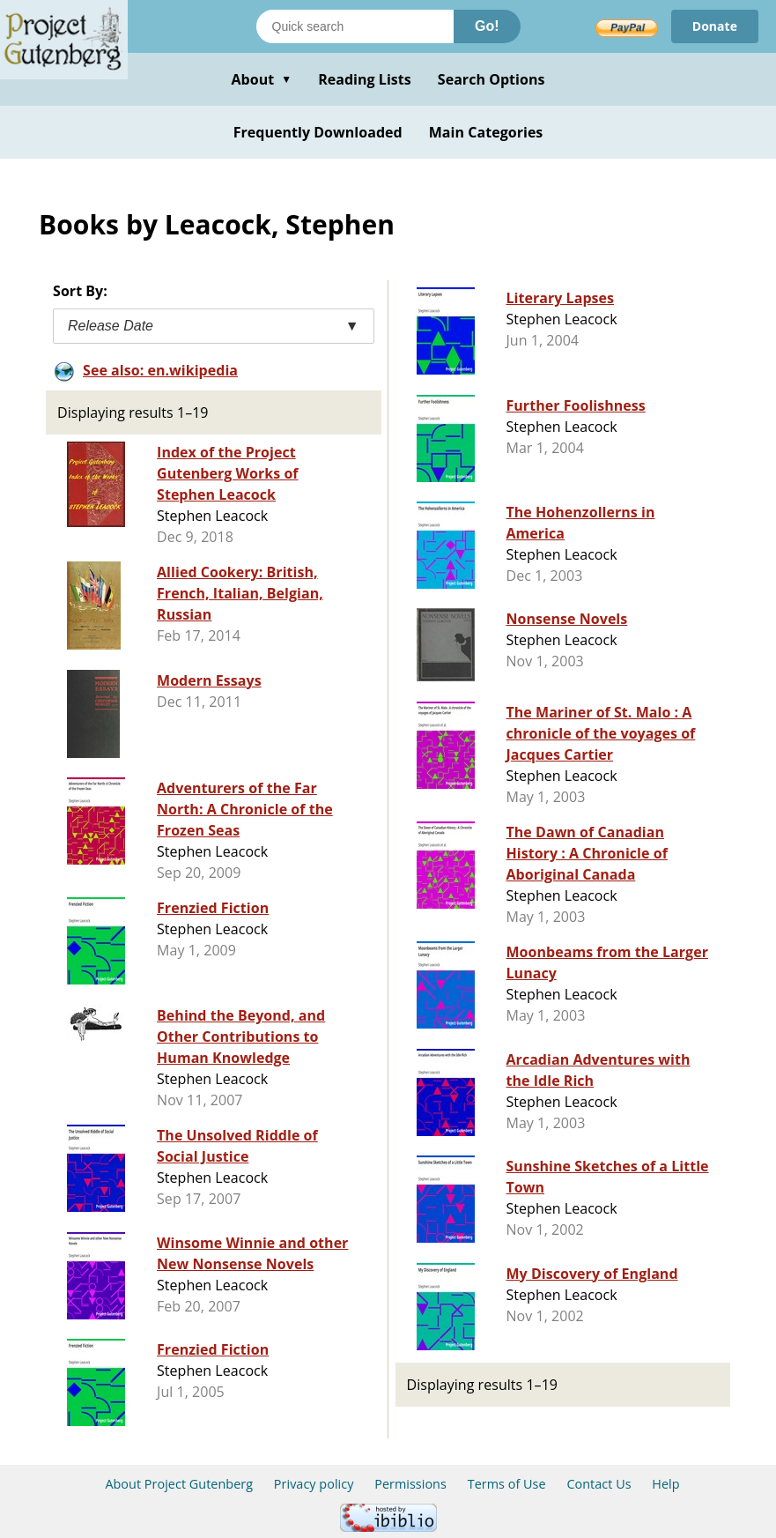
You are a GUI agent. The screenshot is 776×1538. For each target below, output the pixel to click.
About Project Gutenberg (179, 1483)
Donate (714, 26)
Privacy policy (314, 1483)
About (261, 79)
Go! (487, 26)
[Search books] (355, 26)
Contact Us (598, 1483)
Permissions (410, 1483)
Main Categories (486, 132)
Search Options (491, 79)
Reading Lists (364, 79)
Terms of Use (507, 1483)
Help (665, 1483)
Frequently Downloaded (318, 132)
